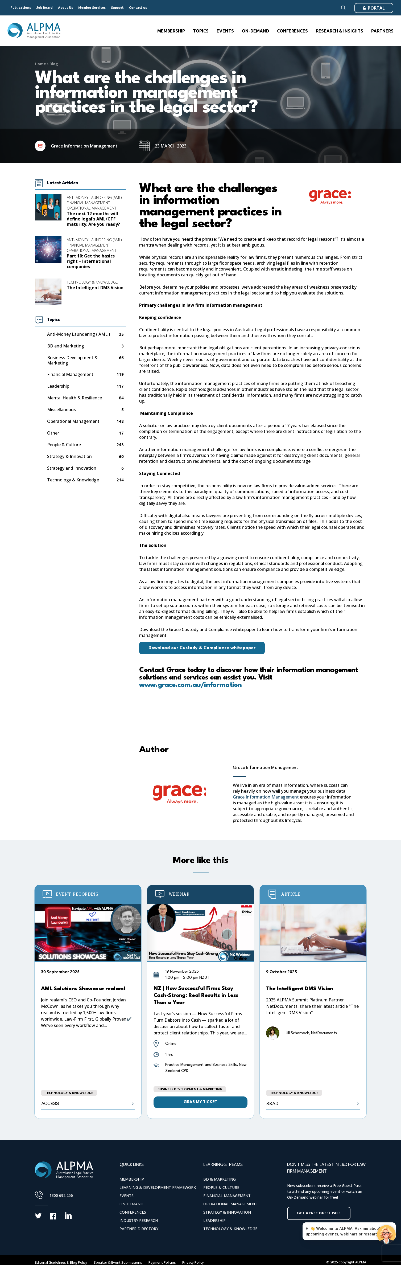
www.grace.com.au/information (190, 685)
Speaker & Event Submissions (118, 1262)
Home (40, 63)
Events (126, 1195)
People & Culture (64, 445)
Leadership (58, 386)
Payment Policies (162, 1262)
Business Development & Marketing (72, 360)
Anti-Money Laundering (78, 334)
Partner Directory (138, 1228)
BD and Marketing (65, 346)
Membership (131, 1179)
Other (53, 433)
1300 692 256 (61, 1195)
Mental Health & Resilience (74, 398)
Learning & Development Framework (157, 1187)
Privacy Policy (193, 1262)
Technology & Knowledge (92, 282)
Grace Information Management (265, 767)
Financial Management (88, 202)
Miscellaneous (61, 409)
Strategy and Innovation (71, 468)
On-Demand (131, 1203)
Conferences (132, 1212)
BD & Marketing (219, 1179)
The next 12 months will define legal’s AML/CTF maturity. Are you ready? (93, 219)
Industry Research (138, 1220)
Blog (53, 63)
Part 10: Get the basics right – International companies (91, 261)
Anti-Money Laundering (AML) (94, 197)
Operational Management (91, 208)
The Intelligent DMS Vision (95, 287)
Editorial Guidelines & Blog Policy (61, 1262)
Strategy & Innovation (69, 456)
